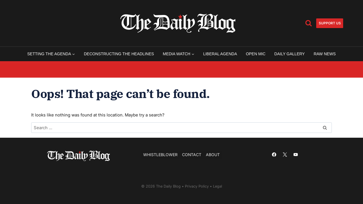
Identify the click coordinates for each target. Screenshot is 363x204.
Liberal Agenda (220, 54)
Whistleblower (160, 154)
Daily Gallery (289, 54)
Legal (217, 186)
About (213, 154)
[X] (284, 154)
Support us (330, 23)
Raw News (325, 54)
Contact (191, 154)
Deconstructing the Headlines (119, 54)
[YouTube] (295, 154)
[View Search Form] (308, 23)
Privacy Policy (197, 186)
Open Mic (255, 54)
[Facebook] (274, 154)
